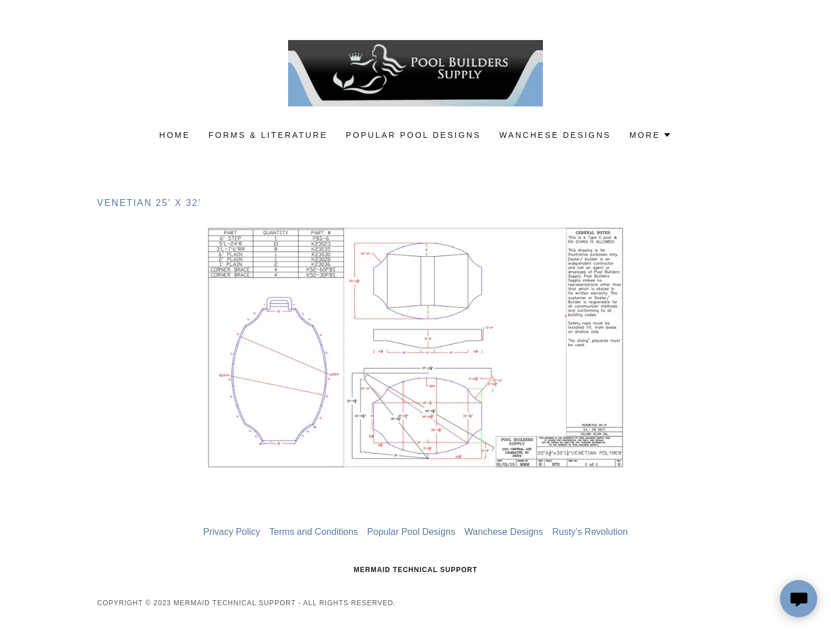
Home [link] (174, 135)
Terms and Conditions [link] (313, 532)
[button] (650, 135)
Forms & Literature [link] (268, 135)
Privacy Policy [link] (232, 532)
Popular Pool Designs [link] (413, 135)
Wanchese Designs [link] (555, 135)
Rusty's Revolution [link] (590, 532)
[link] (415, 72)
